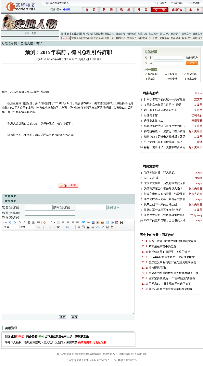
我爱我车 (186, 38)
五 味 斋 (65, 33)
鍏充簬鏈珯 (63, 353)
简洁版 (151, 78)
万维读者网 (9, 43)
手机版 (66, 9)
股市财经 (120, 38)
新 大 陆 (153, 38)
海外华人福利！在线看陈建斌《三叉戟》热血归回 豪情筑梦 (55, 342)
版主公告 (192, 78)
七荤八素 (142, 33)
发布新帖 (153, 74)
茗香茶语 (76, 33)
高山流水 (153, 33)
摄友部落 (120, 33)
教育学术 (175, 33)
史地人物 (65, 38)
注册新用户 (113, 207)
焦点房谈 (175, 38)
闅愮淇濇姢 (141, 353)
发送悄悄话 (95, 59)
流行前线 (142, 38)
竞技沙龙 (98, 33)
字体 (6, 227)
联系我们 (178, 2)
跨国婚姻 (87, 38)
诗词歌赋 (131, 33)
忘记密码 (192, 74)
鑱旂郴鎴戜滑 (94, 353)
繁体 (59, 9)
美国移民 (197, 38)
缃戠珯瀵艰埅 (126, 353)
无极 (34, 33)
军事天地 (76, 38)
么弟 (46, 59)
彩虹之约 (109, 33)
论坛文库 (172, 74)
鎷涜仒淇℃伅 (110, 353)
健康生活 (197, 33)
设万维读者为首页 (59, 2)
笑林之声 (186, 33)
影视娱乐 (164, 38)
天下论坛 (87, 33)
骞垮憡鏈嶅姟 (78, 353)
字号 (22, 227)
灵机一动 (109, 38)
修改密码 (172, 78)
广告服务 (162, 2)
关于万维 (195, 2)
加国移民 (131, 38)
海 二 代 (164, 33)
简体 (53, 9)
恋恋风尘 (98, 38)
